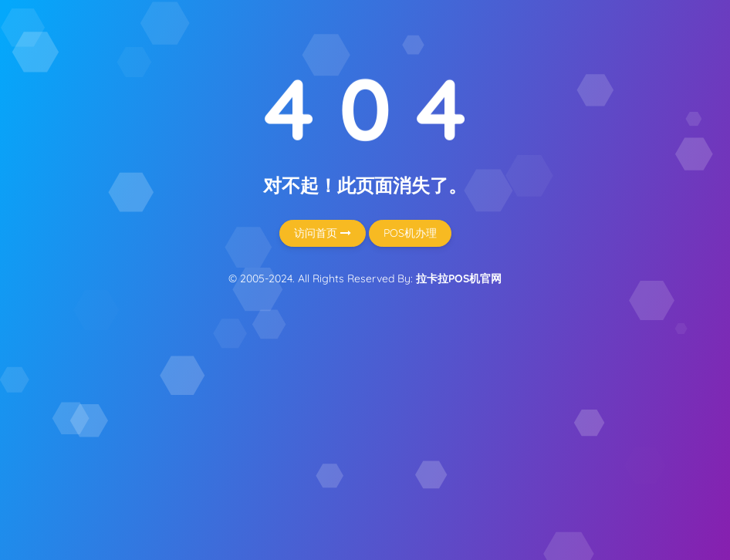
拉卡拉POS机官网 (459, 278)
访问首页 (322, 233)
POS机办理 (410, 233)
